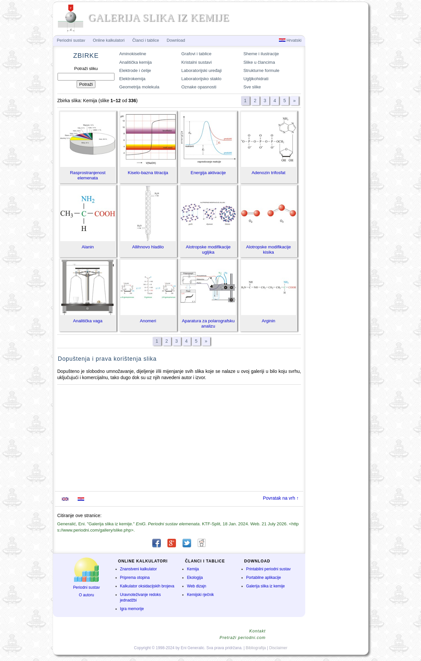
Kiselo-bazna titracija (148, 172)
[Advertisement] (179, 438)
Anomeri (148, 320)
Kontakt (257, 631)
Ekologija (195, 577)
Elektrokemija (132, 78)
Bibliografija (256, 648)
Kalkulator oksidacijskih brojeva (147, 586)
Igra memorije (132, 608)
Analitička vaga (87, 320)
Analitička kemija (135, 62)
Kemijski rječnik (200, 594)
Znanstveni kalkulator (138, 569)
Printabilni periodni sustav (268, 569)
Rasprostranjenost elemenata (88, 175)
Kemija (193, 569)
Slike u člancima (259, 62)
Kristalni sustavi (196, 62)
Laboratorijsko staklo (201, 78)
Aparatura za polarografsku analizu (208, 323)
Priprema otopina (135, 577)
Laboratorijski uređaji (201, 70)
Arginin (268, 320)
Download (176, 40)
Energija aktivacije (208, 172)
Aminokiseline (132, 53)
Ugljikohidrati (255, 78)
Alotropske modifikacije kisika (268, 249)
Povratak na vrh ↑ (281, 498)
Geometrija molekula (139, 86)
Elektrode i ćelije (135, 70)
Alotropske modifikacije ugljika (208, 249)
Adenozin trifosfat (268, 172)
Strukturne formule (261, 70)
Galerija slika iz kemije (265, 586)
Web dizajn (196, 586)
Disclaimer (278, 648)
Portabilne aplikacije (263, 577)
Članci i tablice (145, 40)
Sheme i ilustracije (261, 53)
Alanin (88, 246)
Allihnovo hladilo (148, 246)
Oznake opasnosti (198, 86)
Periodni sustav (86, 587)
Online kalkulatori (109, 40)
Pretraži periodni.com (243, 637)
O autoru (86, 595)
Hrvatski (290, 40)
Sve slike (252, 86)
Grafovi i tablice (196, 53)
